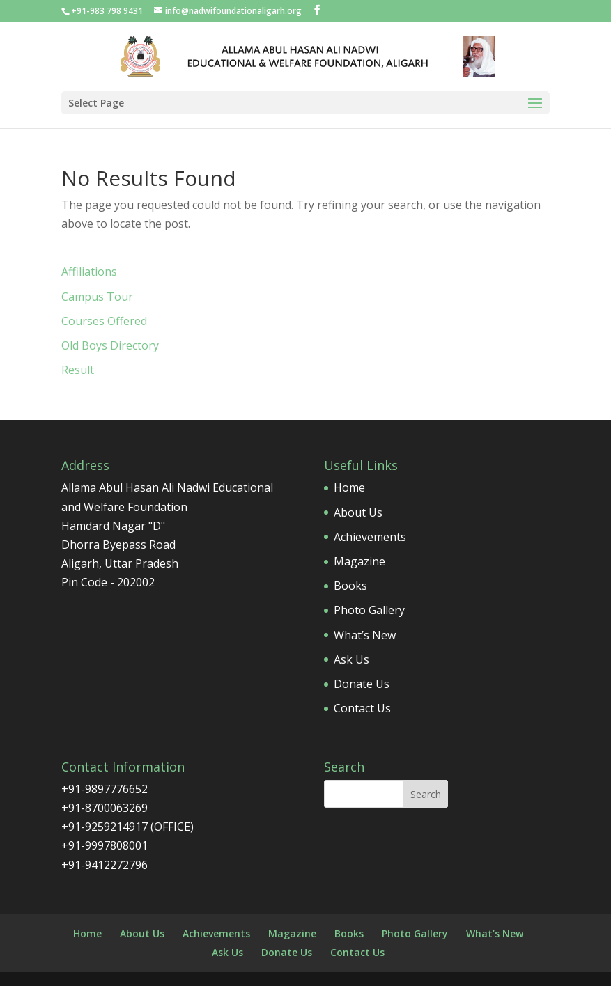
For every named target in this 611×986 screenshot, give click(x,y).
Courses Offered (104, 321)
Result (77, 369)
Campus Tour (97, 296)
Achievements (370, 537)
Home (349, 487)
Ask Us (351, 659)
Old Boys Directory (110, 345)
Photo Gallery (369, 610)
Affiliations (89, 271)
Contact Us (362, 708)
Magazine (359, 561)
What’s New (365, 635)
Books (350, 585)
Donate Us (361, 683)
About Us (358, 512)
